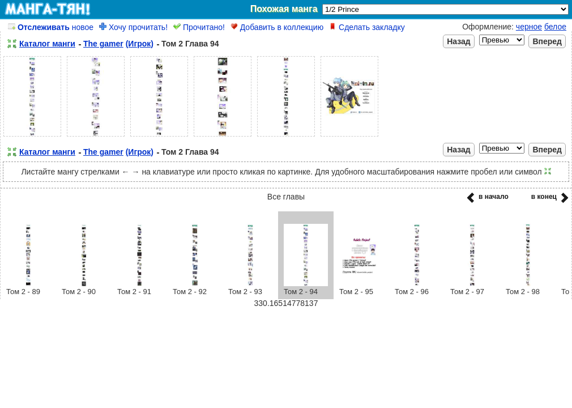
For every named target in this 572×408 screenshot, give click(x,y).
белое (555, 26)
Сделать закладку (367, 27)
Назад (459, 41)
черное (529, 26)
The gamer (103, 43)
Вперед (547, 41)
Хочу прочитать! (133, 27)
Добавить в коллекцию (276, 27)
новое (50, 27)
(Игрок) (139, 43)
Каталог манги (47, 43)
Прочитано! (199, 27)
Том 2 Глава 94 (190, 43)
